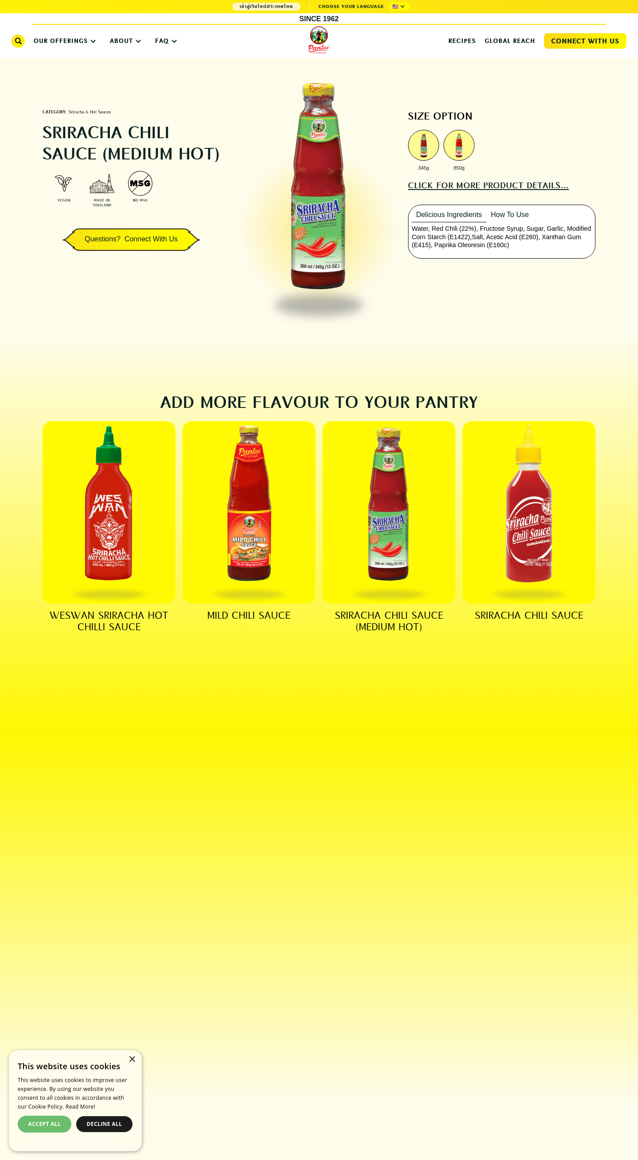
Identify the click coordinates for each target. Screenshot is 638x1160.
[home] (319, 40)
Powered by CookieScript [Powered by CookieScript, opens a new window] (75, 1141)
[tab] (449, 215)
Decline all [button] (104, 1124)
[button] (399, 6)
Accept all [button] (44, 1124)
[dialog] (75, 1100)
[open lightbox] (423, 146)
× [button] (131, 1059)
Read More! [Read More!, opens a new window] (80, 1106)
